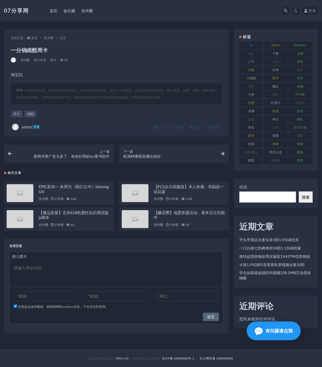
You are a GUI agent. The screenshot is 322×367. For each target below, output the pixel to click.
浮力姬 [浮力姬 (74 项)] (300, 94)
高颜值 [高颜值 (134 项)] (275, 160)
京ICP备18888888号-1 (178, 358)
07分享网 (16, 10)
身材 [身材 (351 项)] (275, 144)
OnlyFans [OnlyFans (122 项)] (300, 45)
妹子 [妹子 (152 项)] (300, 70)
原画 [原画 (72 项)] (300, 61)
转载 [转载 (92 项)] (300, 144)
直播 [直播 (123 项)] (251, 111)
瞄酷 (30, 114)
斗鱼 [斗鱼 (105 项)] (251, 94)
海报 (196, 127)
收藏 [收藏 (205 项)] (300, 86)
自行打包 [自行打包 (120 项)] (300, 127)
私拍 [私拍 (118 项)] (275, 111)
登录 (310, 10)
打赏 (160, 127)
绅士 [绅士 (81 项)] (275, 119)
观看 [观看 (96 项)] (275, 136)
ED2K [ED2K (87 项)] (276, 45)
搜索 (243, 186)
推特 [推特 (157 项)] (251, 86)
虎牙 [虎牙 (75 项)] (251, 136)
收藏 (177, 127)
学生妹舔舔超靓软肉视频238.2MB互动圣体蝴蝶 (275, 275)
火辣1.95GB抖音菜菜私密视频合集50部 (272, 264)
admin (26, 127)
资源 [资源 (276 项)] (251, 144)
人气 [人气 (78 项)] (251, 61)
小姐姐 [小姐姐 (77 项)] (251, 78)
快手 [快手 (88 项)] (275, 78)
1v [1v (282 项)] (251, 45)
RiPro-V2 (122, 358)
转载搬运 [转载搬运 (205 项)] (251, 152)
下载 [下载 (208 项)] (275, 53)
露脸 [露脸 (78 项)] (300, 152)
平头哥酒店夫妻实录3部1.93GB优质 (269, 239)
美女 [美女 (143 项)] (251, 127)
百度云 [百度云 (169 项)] (275, 103)
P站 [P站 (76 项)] (251, 53)
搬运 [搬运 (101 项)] (275, 86)
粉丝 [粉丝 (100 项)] (300, 111)
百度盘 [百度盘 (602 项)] (300, 103)
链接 (213, 127)
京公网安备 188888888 (216, 358)
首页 (34, 38)
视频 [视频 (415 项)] (300, 136)
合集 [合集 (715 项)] (251, 70)
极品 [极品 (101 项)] (275, 94)
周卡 (16, 114)
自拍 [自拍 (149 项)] (275, 127)
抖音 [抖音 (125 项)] (300, 78)
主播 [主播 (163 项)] (300, 53)
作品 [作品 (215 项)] (275, 61)
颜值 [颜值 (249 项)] (251, 160)
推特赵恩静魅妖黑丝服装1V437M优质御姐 (274, 256)
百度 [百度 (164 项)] (251, 103)
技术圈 (48, 38)
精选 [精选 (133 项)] (251, 119)
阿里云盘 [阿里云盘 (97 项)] (275, 152)
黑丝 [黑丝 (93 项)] (300, 160)
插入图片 (19, 256)
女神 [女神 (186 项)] (275, 70)
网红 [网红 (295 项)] (300, 119)
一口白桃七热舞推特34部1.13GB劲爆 (270, 248)
